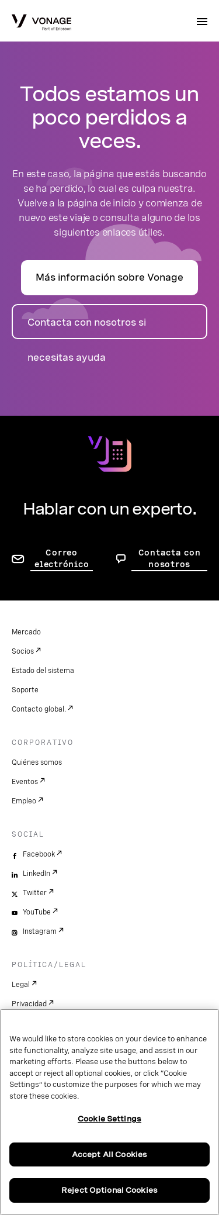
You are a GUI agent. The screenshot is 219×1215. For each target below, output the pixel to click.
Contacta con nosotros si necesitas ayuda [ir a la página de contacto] (86, 328)
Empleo (24, 801)
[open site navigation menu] (202, 21)
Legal (21, 985)
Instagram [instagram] (40, 931)
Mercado (26, 632)
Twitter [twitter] (35, 893)
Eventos (25, 782)
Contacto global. (39, 709)
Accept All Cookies (109, 1154)
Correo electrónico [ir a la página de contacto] (61, 558)
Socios (23, 651)
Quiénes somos (37, 762)
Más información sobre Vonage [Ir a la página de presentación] (109, 277)
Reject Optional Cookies (109, 1190)
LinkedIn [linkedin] (36, 873)
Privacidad (29, 1004)
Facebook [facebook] (39, 854)
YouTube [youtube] (37, 912)
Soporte (25, 690)
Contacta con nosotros (169, 558)
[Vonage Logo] (41, 23)
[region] (109, 1112)
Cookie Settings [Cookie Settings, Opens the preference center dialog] (109, 1118)
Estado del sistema (43, 671)
